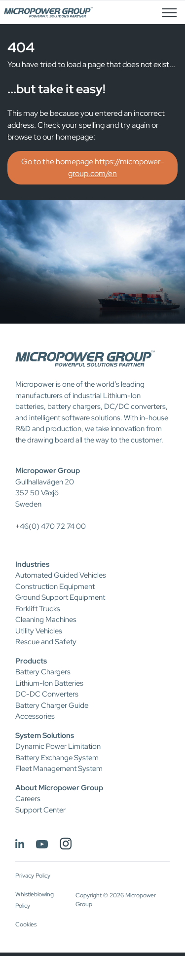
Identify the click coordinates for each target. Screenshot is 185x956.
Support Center (40, 810)
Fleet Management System (59, 768)
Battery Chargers (43, 672)
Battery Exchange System (57, 758)
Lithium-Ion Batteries (49, 683)
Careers (27, 799)
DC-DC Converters (46, 694)
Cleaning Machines (45, 620)
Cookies (26, 924)
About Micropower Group (59, 788)
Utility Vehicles (38, 631)
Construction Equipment (55, 586)
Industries (32, 564)
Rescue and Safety (45, 642)
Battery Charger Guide (51, 705)
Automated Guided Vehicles (60, 575)
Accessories (35, 716)
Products (31, 661)
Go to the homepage (92, 167)
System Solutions (44, 735)
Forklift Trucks (37, 609)
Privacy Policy (32, 876)
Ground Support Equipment (60, 597)
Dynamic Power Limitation (58, 746)
